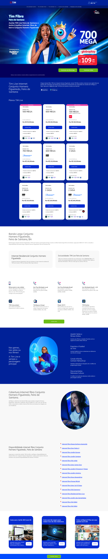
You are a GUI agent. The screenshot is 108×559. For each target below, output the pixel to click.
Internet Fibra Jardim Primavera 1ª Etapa (75, 469)
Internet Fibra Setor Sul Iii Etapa (72, 485)
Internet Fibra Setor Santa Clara (72, 465)
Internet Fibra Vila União (69, 460)
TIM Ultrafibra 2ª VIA (52, 6)
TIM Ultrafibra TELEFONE (31, 6)
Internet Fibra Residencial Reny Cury (73, 494)
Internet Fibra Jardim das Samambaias (74, 498)
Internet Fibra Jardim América (71, 473)
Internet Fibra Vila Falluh (69, 502)
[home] (13, 3)
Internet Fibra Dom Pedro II (70, 448)
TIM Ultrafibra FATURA (42, 6)
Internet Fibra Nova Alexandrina (72, 477)
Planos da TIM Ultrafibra (63, 6)
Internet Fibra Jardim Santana (71, 456)
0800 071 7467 (53, 86)
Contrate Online (54, 556)
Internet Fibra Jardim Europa (71, 452)
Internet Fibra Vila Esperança (71, 489)
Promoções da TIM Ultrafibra (75, 6)
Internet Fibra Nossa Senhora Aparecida (74, 444)
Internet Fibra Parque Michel (71, 481)
